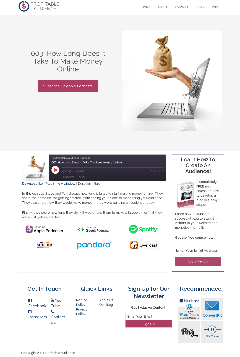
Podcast (182, 7)
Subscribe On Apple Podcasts (68, 86)
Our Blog (106, 305)
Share (82, 177)
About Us (106, 300)
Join (215, 7)
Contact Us (58, 317)
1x (76, 171)
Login (200, 7)
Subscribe (68, 177)
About (162, 7)
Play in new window (60, 183)
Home (146, 7)
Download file (32, 183)
